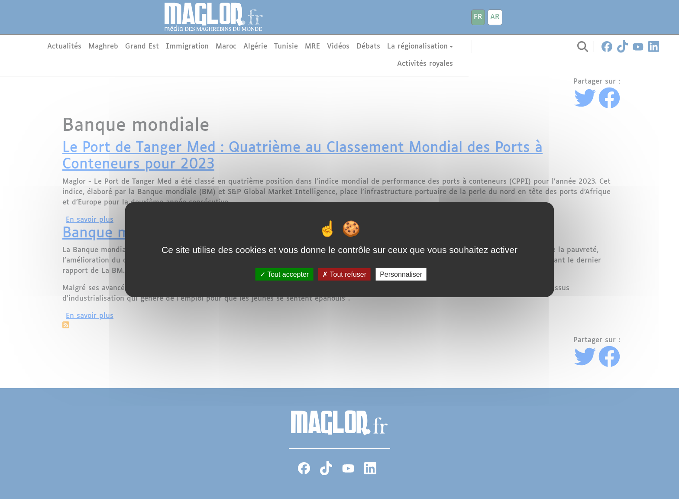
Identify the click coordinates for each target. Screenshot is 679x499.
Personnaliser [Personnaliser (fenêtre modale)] (401, 274)
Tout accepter (284, 274)
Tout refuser (344, 274)
